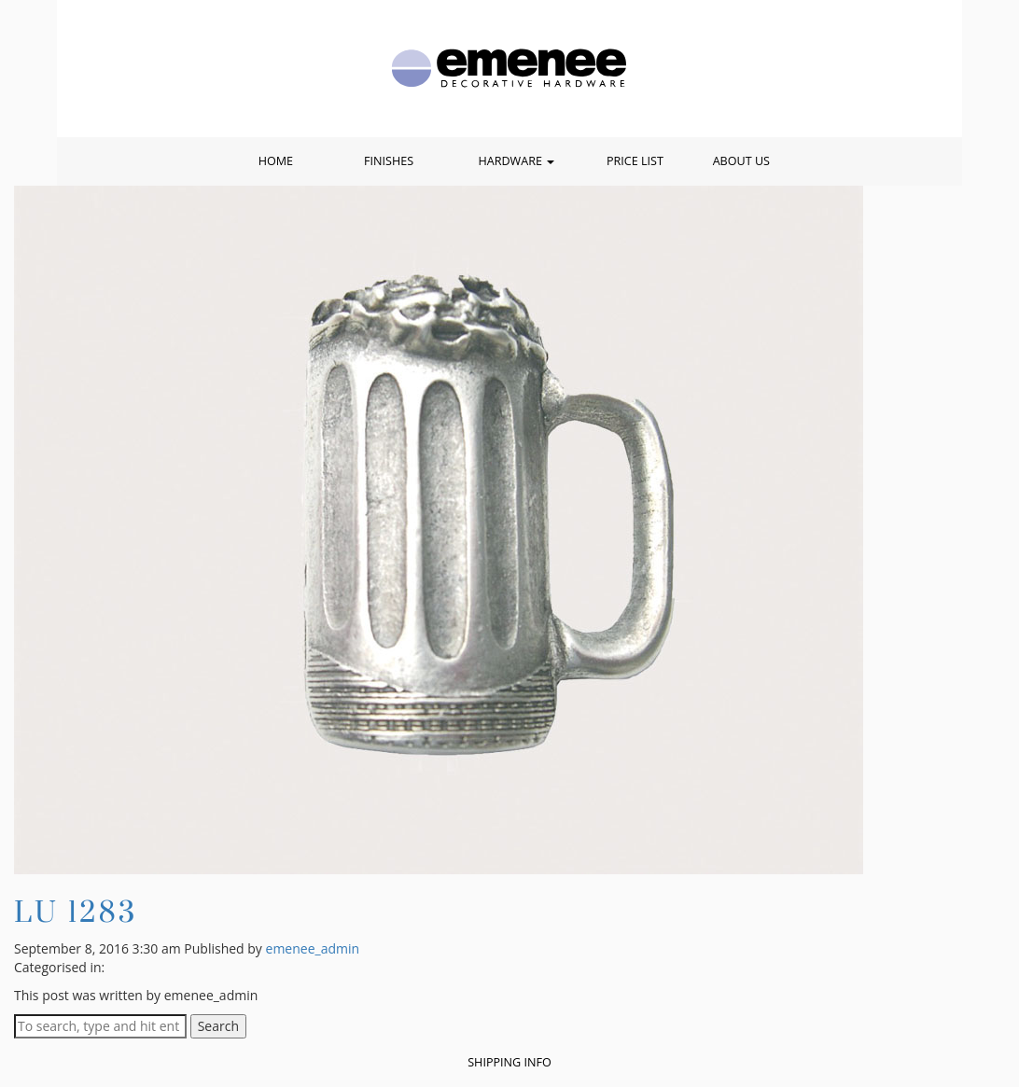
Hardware (516, 161)
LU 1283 (75, 911)
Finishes (388, 161)
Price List (635, 161)
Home (275, 161)
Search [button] (218, 1026)
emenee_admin (313, 948)
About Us (741, 161)
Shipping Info (509, 1062)
